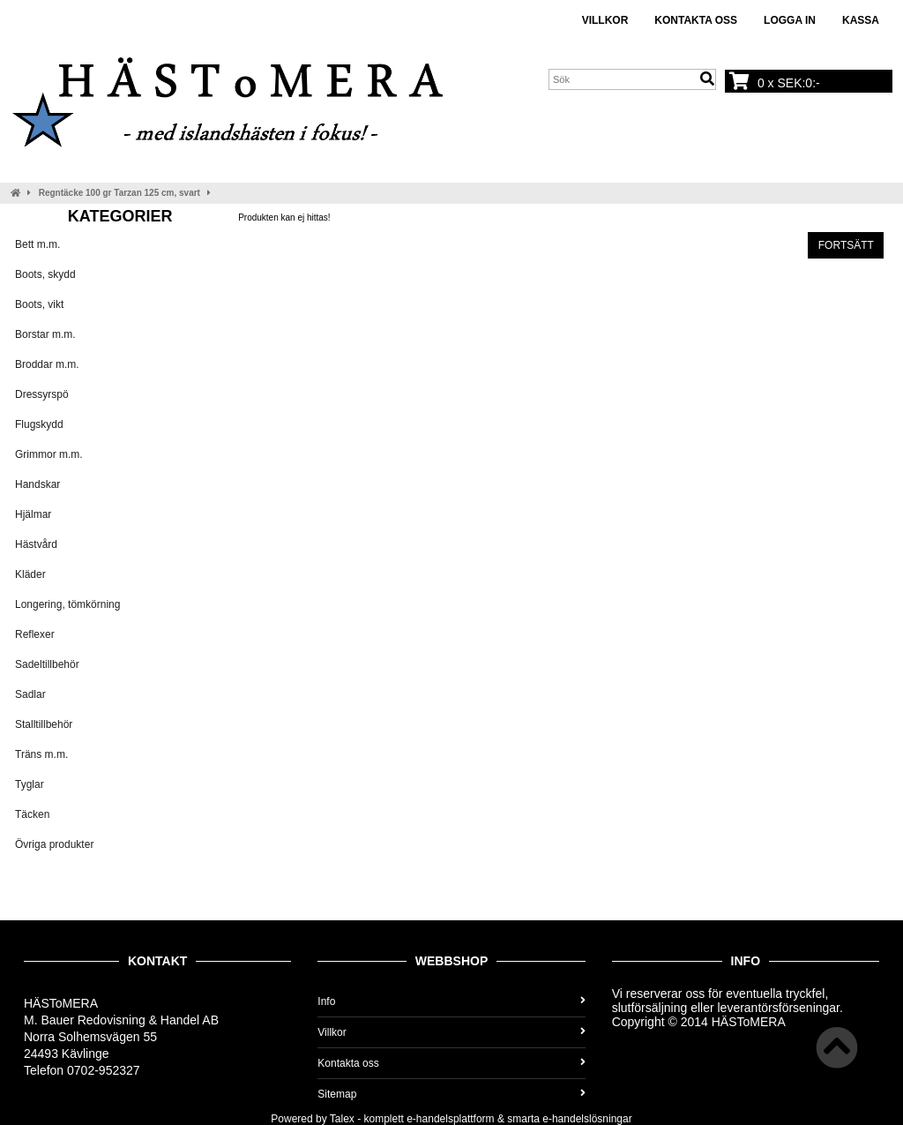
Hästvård (36, 544)
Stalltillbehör (43, 724)
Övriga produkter (54, 844)
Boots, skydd (45, 274)
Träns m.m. (41, 754)
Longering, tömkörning (67, 604)
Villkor (605, 20)
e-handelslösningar (586, 1119)
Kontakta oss (695, 20)
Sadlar (30, 694)
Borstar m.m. (45, 334)
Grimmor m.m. (49, 454)
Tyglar (29, 784)
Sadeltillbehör (47, 664)
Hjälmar (33, 514)
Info (451, 1001)
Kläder (30, 574)
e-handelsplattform (450, 1119)
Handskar (37, 484)
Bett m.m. (37, 244)
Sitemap (451, 1094)
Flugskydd (39, 424)
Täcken (32, 814)
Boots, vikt (39, 304)
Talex (342, 1119)
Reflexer (35, 634)
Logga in (790, 20)
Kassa (860, 20)
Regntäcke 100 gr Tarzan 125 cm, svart (119, 193)
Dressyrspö (42, 394)
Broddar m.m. (47, 364)
